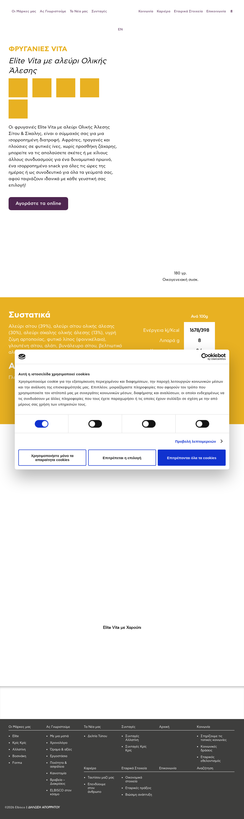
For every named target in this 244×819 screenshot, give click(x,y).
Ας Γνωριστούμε (53, 11)
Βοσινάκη (19, 756)
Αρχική (164, 727)
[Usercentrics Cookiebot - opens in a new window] (205, 356)
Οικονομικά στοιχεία (133, 779)
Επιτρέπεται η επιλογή (122, 458)
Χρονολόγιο (58, 743)
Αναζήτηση (205, 768)
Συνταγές (99, 11)
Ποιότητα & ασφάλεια (58, 764)
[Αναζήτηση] (233, 11)
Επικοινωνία (216, 11)
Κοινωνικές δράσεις (209, 748)
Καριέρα (163, 11)
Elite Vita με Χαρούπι (122, 628)
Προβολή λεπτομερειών (195, 441)
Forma (17, 762)
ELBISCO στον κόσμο (60, 792)
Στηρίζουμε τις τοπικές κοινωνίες (214, 738)
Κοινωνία (145, 11)
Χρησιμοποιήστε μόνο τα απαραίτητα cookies (52, 458)
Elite (15, 736)
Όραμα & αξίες (61, 749)
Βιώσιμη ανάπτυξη (138, 794)
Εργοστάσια (58, 756)
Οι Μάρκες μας (24, 11)
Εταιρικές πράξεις (138, 788)
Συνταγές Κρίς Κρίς (136, 748)
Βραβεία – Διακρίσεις (57, 782)
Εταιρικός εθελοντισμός (211, 759)
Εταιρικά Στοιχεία (188, 11)
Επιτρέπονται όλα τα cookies (191, 458)
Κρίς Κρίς (19, 743)
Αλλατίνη (19, 749)
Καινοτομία (58, 773)
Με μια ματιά (59, 736)
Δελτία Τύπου (97, 736)
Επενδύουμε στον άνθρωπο (97, 788)
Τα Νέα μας (79, 11)
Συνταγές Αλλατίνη (132, 738)
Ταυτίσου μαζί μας (101, 777)
